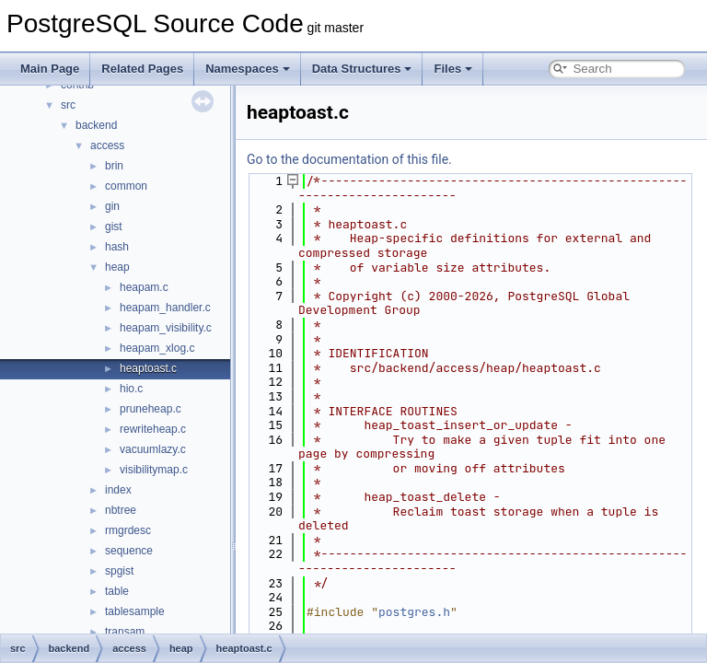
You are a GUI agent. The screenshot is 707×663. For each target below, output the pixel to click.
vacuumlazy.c (153, 449)
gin (112, 206)
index (118, 489)
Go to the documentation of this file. (349, 159)
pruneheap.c (150, 408)
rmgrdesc (128, 530)
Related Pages (142, 69)
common (126, 186)
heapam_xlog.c (157, 348)
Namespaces (247, 69)
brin (114, 165)
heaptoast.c (148, 368)
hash (117, 246)
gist (113, 226)
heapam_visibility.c (166, 327)
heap (117, 267)
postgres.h (414, 612)
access (107, 145)
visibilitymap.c (154, 469)
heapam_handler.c (165, 307)
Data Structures (362, 69)
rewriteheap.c (153, 429)
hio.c (131, 388)
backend (96, 125)
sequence (129, 550)
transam (125, 631)
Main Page (49, 69)
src (68, 105)
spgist (119, 570)
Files (453, 69)
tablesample (135, 611)
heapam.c (144, 287)
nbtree (120, 510)
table (117, 591)
